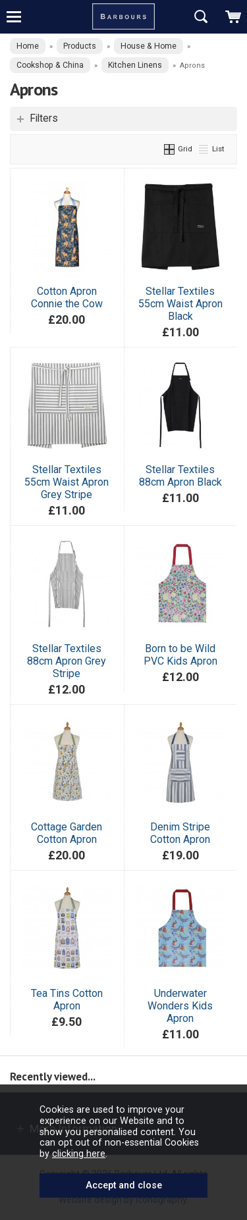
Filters (44, 118)
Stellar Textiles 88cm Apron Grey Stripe (66, 661)
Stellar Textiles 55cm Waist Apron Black (180, 303)
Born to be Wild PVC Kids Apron (180, 654)
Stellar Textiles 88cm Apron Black (180, 475)
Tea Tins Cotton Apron (67, 999)
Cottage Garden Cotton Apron (66, 833)
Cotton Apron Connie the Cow (67, 297)
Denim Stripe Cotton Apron (180, 833)
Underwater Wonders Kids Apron (180, 1006)
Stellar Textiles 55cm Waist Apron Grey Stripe (66, 482)
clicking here (78, 1153)
